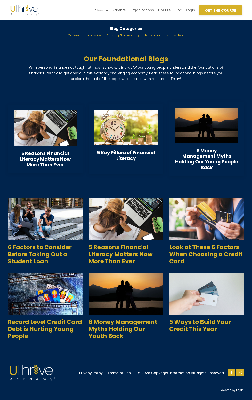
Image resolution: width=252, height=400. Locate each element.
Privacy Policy (91, 372)
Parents (119, 10)
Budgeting (93, 35)
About (102, 10)
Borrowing (153, 35)
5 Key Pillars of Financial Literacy (126, 155)
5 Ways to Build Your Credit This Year (200, 325)
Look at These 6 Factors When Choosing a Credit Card (206, 254)
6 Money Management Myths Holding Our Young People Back (206, 159)
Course (164, 10)
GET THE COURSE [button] (220, 10)
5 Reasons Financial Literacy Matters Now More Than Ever (121, 254)
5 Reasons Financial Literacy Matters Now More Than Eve (45, 159)
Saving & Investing (123, 35)
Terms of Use (119, 372)
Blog (178, 10)
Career (74, 35)
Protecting (175, 35)
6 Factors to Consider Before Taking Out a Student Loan (40, 254)
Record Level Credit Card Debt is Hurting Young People (45, 329)
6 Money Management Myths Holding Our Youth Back (123, 329)
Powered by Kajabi (232, 390)
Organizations (142, 10)
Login (190, 10)
